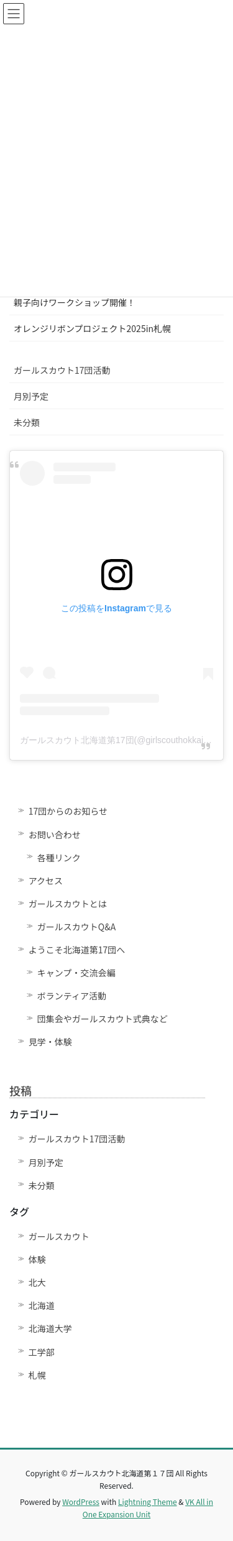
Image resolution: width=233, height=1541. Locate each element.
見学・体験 (50, 1041)
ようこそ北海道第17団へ (77, 949)
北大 (37, 1282)
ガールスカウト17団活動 (62, 370)
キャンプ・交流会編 (76, 972)
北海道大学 (50, 1328)
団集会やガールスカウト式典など (106, 1018)
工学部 (42, 1352)
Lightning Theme (147, 1501)
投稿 (20, 1090)
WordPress (80, 1501)
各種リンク (59, 857)
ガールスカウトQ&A (76, 926)
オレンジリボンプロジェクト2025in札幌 (92, 328)
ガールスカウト (59, 1236)
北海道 (42, 1305)
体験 (37, 1259)
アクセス (46, 880)
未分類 (27, 422)
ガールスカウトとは (68, 903)
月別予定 (31, 396)
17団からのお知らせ (68, 811)
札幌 (37, 1375)
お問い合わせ (55, 834)
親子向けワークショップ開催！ (74, 302)
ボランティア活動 (71, 995)
